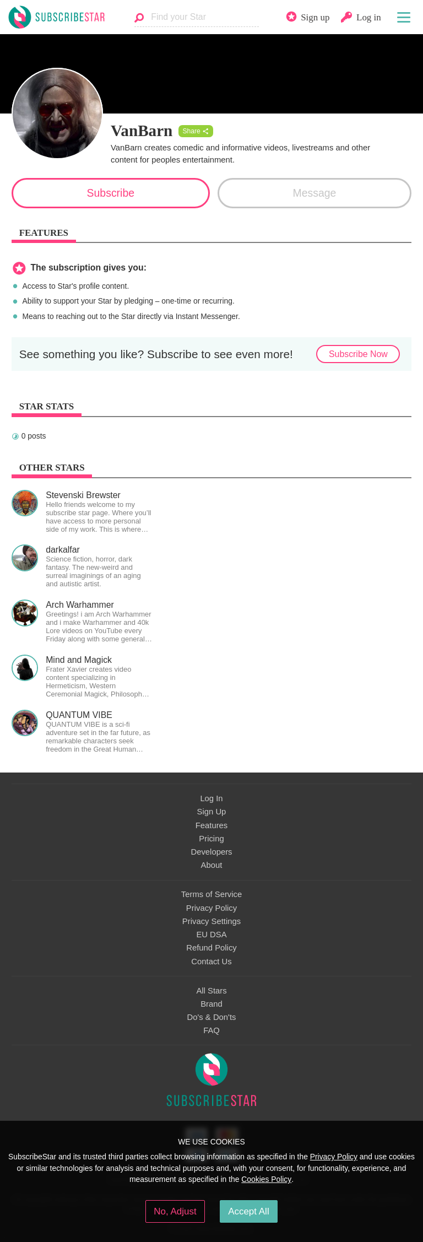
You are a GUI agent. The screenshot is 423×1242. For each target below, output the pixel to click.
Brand (211, 1004)
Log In (211, 798)
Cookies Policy (266, 1179)
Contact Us (211, 961)
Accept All (248, 1211)
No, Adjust (175, 1211)
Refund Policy (211, 947)
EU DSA (211, 934)
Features (212, 825)
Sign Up (211, 811)
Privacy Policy (211, 908)
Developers (211, 851)
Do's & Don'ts (211, 1017)
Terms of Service (211, 894)
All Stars (211, 990)
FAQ (211, 1030)
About (212, 865)
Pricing (211, 838)
